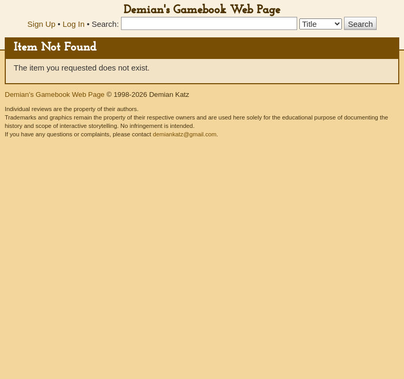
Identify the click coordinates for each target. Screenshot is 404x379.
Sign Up (41, 23)
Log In (74, 23)
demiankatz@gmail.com (184, 134)
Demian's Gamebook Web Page (202, 10)
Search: (105, 23)
